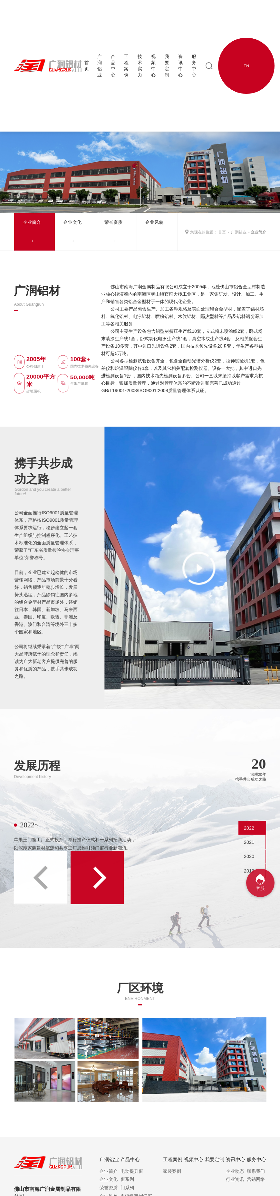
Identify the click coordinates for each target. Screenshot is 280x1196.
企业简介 (32, 222)
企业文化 (72, 222)
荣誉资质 (113, 222)
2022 (249, 849)
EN (246, 66)
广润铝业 (238, 232)
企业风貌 (154, 222)
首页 (222, 232)
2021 (249, 863)
